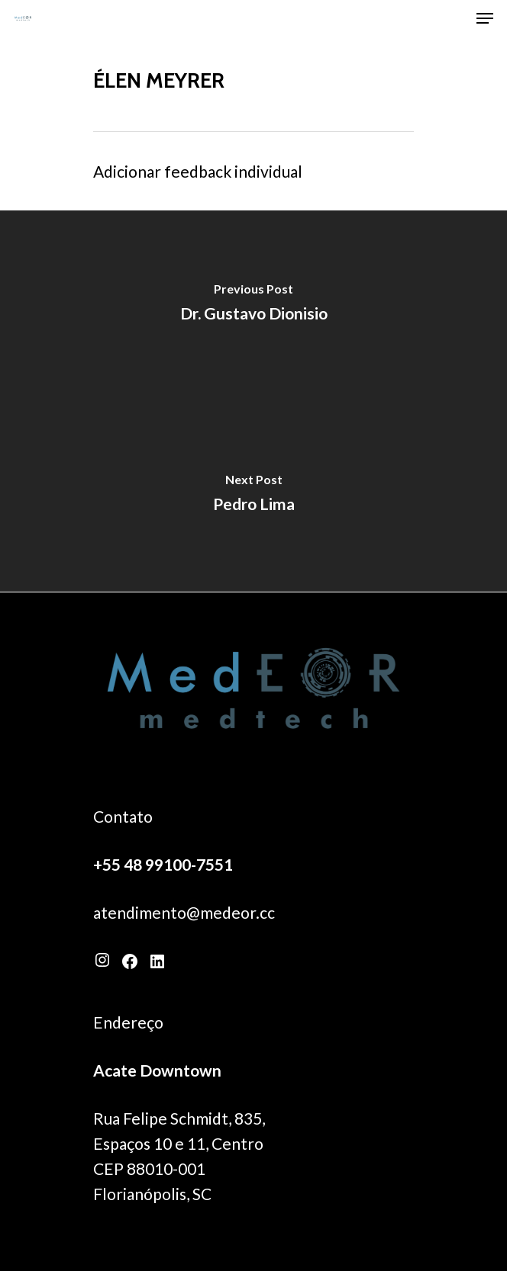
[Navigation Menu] (484, 18)
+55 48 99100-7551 (163, 864)
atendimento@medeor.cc (184, 912)
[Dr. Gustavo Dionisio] (253, 305)
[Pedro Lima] (253, 496)
